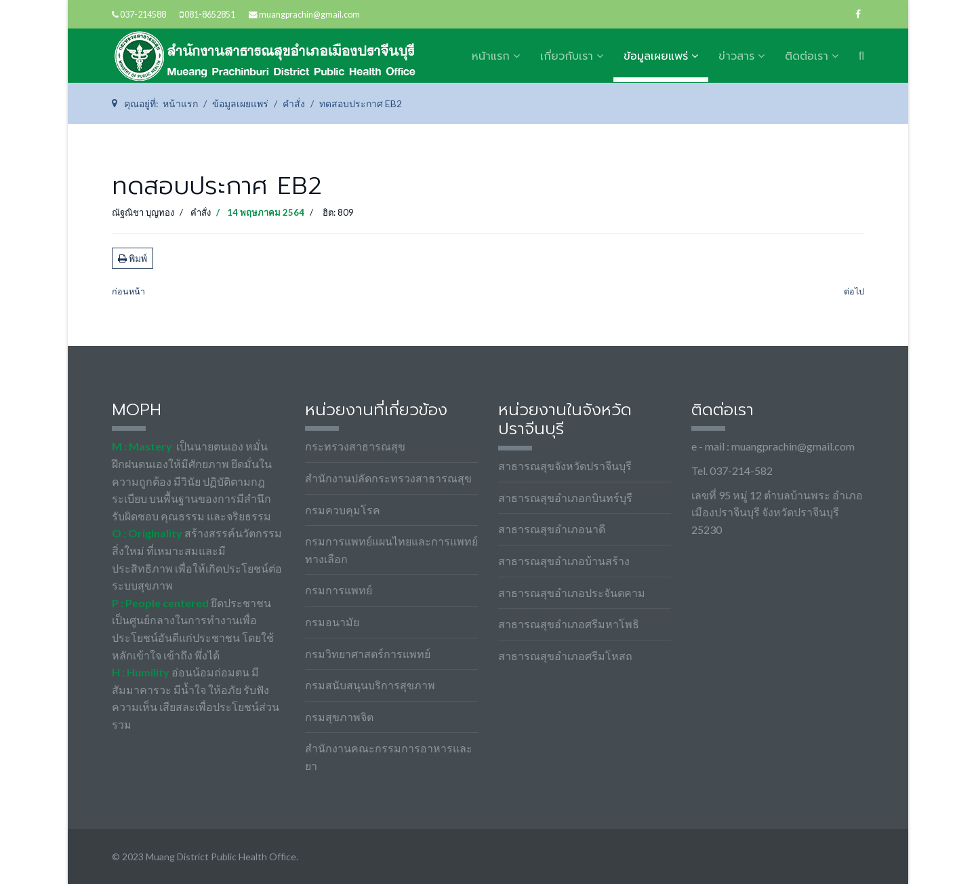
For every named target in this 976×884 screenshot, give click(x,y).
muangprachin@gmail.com (309, 14)
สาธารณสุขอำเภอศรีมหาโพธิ (568, 623)
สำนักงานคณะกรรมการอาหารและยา (388, 757)
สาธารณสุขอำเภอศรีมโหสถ (565, 655)
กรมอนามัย (332, 621)
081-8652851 (209, 14)
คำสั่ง (200, 212)
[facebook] (858, 14)
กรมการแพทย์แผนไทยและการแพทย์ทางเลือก (391, 550)
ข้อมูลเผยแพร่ (656, 56)
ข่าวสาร (736, 56)
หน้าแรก (491, 56)
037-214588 (143, 14)
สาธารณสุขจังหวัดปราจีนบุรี (565, 465)
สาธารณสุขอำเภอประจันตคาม (571, 592)
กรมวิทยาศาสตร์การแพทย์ (367, 653)
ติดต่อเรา (806, 56)
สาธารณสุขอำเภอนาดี (551, 528)
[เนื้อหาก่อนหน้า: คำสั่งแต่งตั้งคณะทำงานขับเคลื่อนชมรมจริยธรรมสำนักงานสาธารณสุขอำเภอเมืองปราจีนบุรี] (128, 292)
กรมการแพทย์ (338, 589)
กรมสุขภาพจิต (339, 716)
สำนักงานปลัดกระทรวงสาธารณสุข (388, 478)
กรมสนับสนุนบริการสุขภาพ (370, 684)
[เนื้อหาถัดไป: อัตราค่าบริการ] (854, 292)
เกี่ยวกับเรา (566, 56)
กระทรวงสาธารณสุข (355, 446)
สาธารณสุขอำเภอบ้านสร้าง (564, 560)
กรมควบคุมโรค (342, 509)
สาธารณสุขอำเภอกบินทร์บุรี (565, 497)
